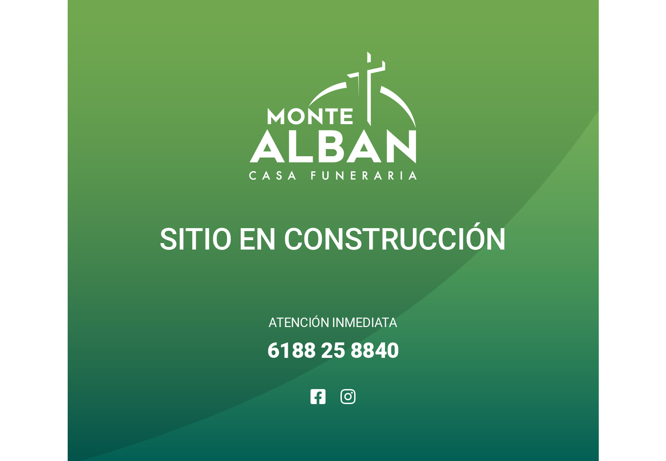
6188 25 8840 (333, 350)
